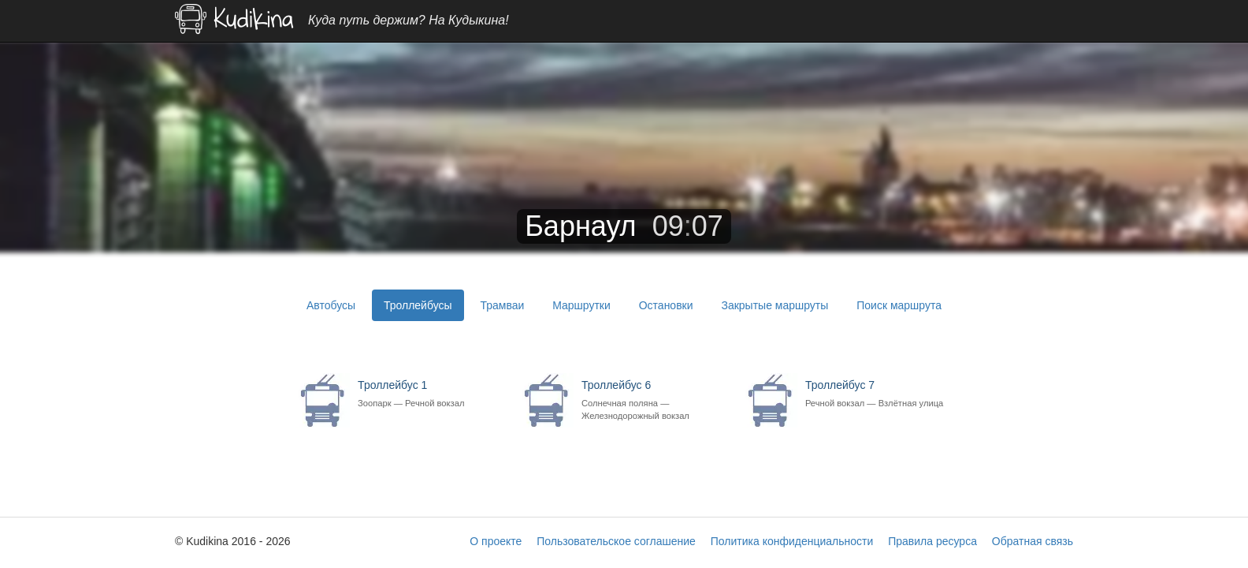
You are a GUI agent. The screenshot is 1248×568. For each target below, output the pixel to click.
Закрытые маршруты (774, 305)
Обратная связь (1032, 541)
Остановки (666, 305)
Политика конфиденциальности (792, 541)
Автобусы (330, 305)
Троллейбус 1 (430, 394)
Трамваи (502, 305)
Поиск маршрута (899, 305)
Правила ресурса (932, 541)
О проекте (496, 541)
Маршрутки (581, 305)
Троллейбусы (418, 305)
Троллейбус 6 (653, 400)
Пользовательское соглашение (616, 541)
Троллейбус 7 (877, 394)
